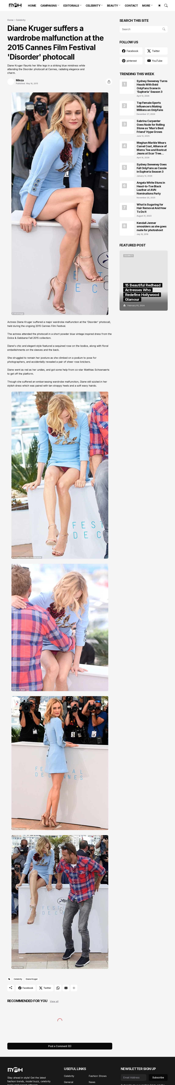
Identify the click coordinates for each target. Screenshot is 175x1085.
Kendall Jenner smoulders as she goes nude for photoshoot (151, 226)
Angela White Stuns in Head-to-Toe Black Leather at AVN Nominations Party (151, 188)
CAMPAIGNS (48, 5)
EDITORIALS (71, 5)
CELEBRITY (93, 5)
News (92, 1082)
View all (54, 1001)
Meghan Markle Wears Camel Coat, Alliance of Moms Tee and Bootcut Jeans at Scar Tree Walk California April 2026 (152, 148)
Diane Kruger (32, 979)
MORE (146, 5)
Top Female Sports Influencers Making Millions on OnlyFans (150, 106)
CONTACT (131, 5)
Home (10, 20)
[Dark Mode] (158, 5)
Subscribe (158, 1077)
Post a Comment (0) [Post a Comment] (59, 1046)
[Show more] (74, 988)
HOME (32, 5)
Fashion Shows (98, 1076)
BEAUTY (112, 5)
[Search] (165, 5)
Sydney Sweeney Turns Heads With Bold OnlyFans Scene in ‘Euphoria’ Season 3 (152, 86)
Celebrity (21, 20)
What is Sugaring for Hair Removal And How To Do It (151, 208)
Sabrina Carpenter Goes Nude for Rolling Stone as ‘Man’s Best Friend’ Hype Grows (151, 126)
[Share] (109, 81)
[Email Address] (133, 1077)
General (68, 1082)
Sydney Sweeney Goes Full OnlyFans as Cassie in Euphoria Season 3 (152, 168)
